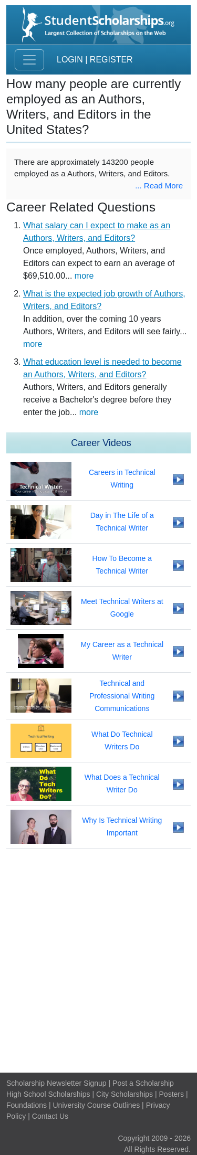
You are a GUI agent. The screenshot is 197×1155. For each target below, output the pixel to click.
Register (111, 59)
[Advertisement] (98, 960)
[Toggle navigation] (29, 59)
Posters (171, 1094)
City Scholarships (124, 1094)
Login (70, 59)
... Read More (159, 185)
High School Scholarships (48, 1094)
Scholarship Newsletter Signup (56, 1083)
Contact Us (50, 1116)
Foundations (26, 1105)
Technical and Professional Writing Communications (121, 696)
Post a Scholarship (143, 1083)
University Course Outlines (96, 1105)
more (84, 275)
